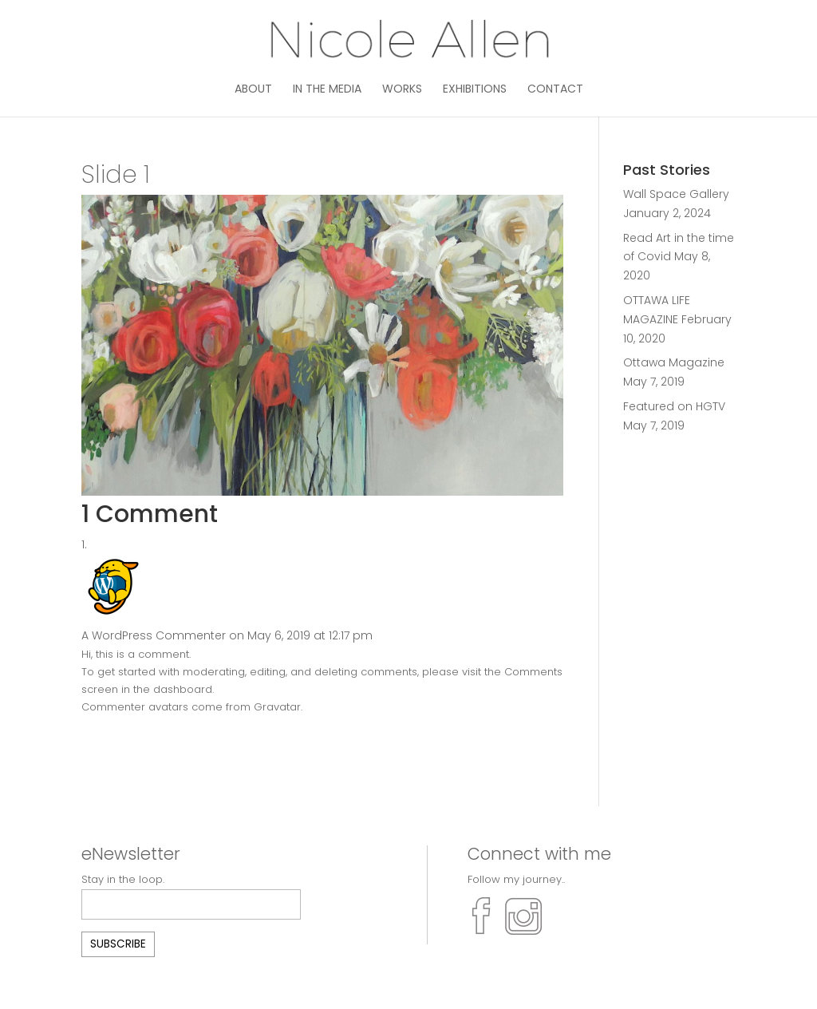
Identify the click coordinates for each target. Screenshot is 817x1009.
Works (402, 90)
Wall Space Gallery (676, 194)
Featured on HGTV (674, 406)
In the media (327, 90)
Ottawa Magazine (673, 362)
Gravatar (277, 706)
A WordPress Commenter (153, 635)
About (253, 90)
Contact (555, 90)
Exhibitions (475, 90)
